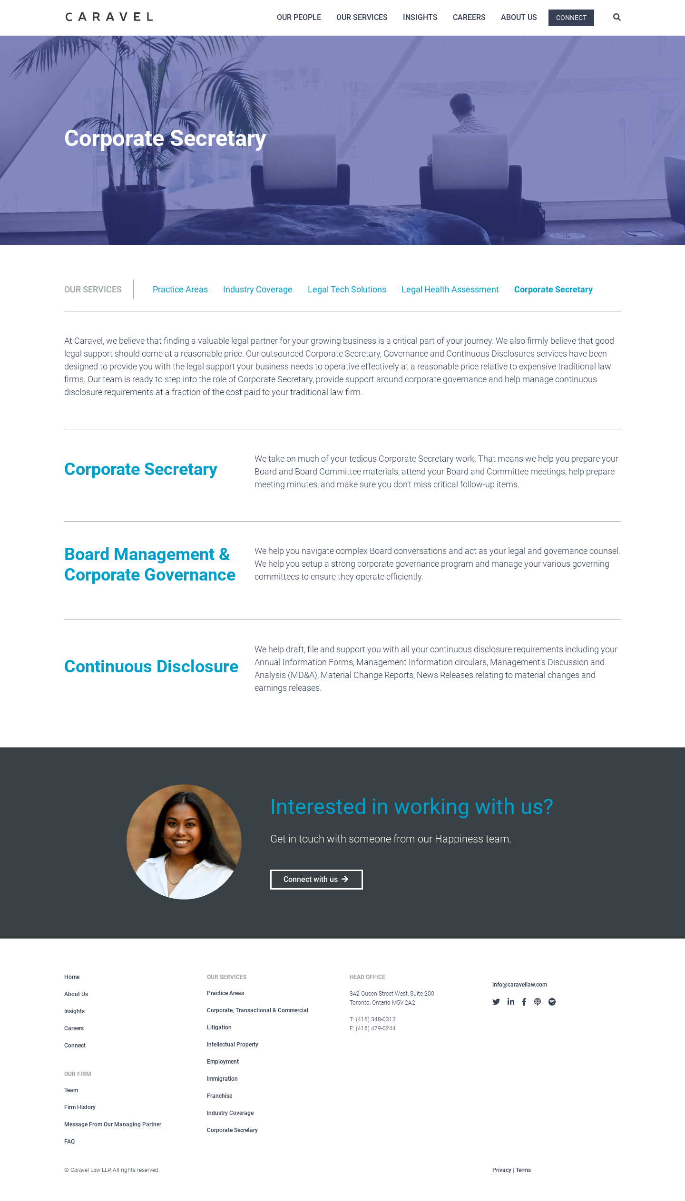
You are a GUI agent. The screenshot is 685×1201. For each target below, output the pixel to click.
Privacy (501, 1170)
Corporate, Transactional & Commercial (257, 1010)
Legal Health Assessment (450, 289)
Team (71, 1090)
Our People (299, 17)
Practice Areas (180, 289)
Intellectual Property (232, 1044)
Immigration (222, 1078)
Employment (223, 1061)
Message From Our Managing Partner (112, 1124)
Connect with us (317, 879)
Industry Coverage (258, 289)
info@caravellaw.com (519, 984)
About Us (519, 17)
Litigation (219, 1027)
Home (71, 977)
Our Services (362, 17)
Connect (571, 17)
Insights (420, 17)
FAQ (69, 1141)
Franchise (219, 1096)
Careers (469, 17)
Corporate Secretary (553, 289)
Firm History (80, 1107)
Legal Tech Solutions (347, 289)
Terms (523, 1170)
